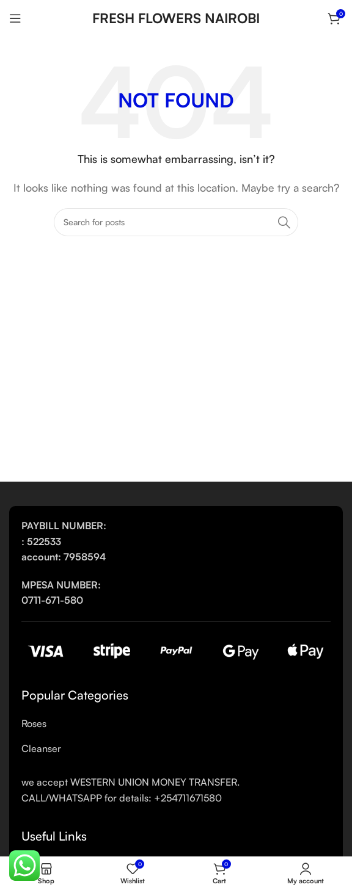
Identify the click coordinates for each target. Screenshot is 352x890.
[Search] (176, 222)
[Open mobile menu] (15, 18)
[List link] (176, 724)
